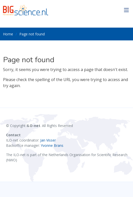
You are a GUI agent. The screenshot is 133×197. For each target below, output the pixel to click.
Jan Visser (48, 140)
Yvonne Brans (52, 145)
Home (8, 34)
